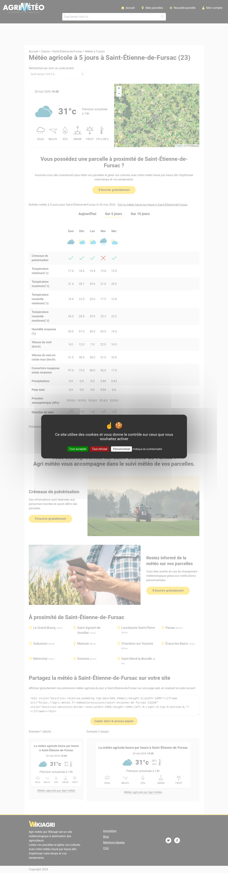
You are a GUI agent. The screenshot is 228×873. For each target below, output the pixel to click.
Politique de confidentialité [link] (147, 448)
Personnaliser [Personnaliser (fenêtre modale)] (121, 449)
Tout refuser (99, 449)
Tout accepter (77, 449)
